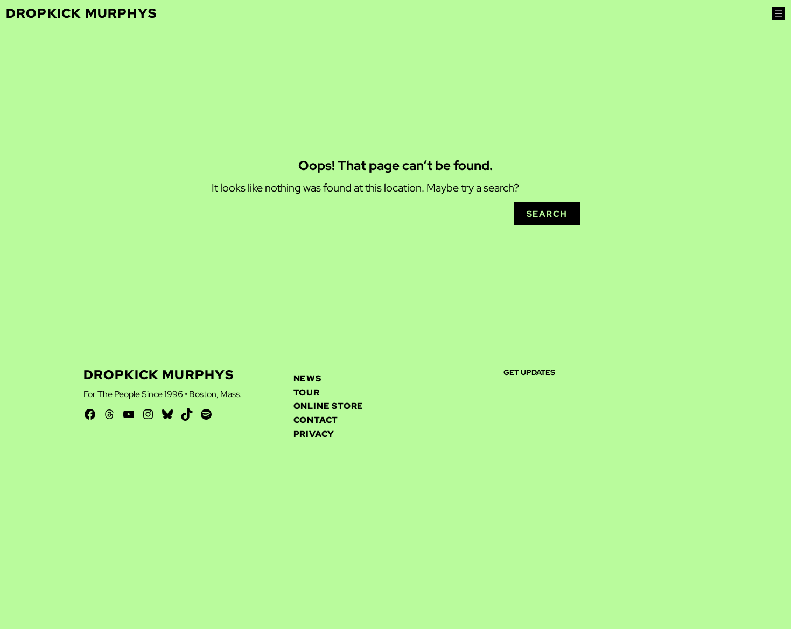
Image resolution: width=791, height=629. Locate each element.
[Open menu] (778, 13)
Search (547, 214)
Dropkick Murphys (81, 13)
